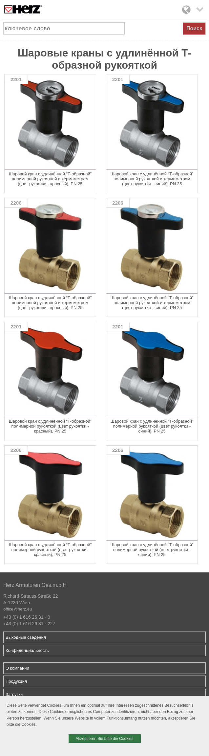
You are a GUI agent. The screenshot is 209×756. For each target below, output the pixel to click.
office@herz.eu (17, 609)
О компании (17, 668)
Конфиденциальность (27, 650)
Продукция (16, 681)
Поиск (194, 28)
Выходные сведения (26, 637)
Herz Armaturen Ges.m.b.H (35, 585)
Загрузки (14, 694)
